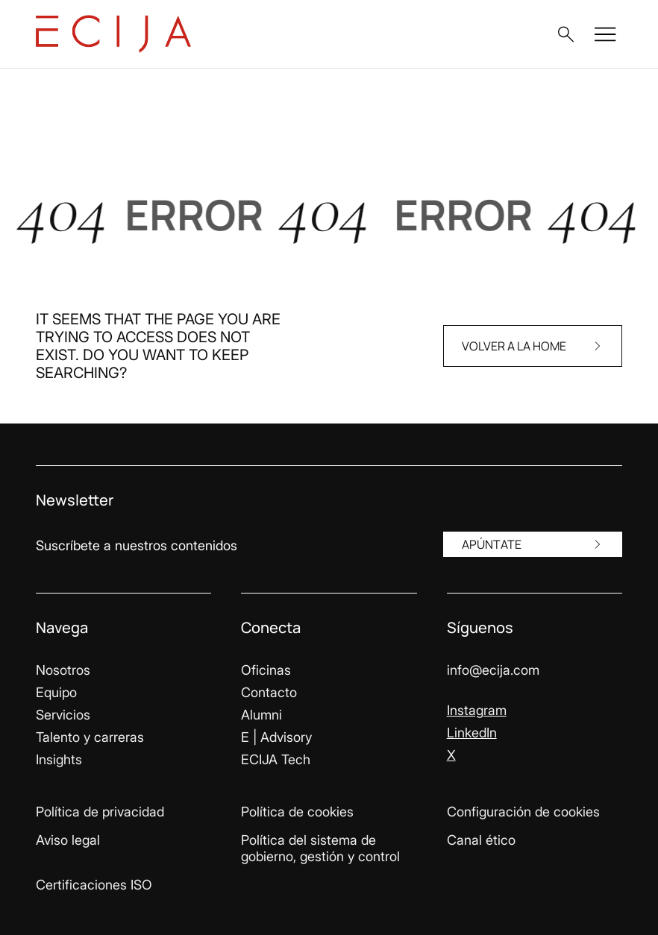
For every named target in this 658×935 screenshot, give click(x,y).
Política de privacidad (100, 811)
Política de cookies (297, 811)
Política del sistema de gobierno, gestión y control (320, 848)
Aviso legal (68, 840)
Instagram (477, 710)
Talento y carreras (90, 737)
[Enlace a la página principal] (113, 34)
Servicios (63, 714)
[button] (565, 34)
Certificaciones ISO (94, 884)
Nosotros (63, 670)
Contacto (269, 692)
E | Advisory (276, 737)
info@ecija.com (493, 670)
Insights (59, 759)
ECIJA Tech (275, 759)
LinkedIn (472, 732)
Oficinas (266, 670)
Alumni (261, 714)
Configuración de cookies (523, 811)
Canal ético (481, 840)
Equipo (56, 692)
